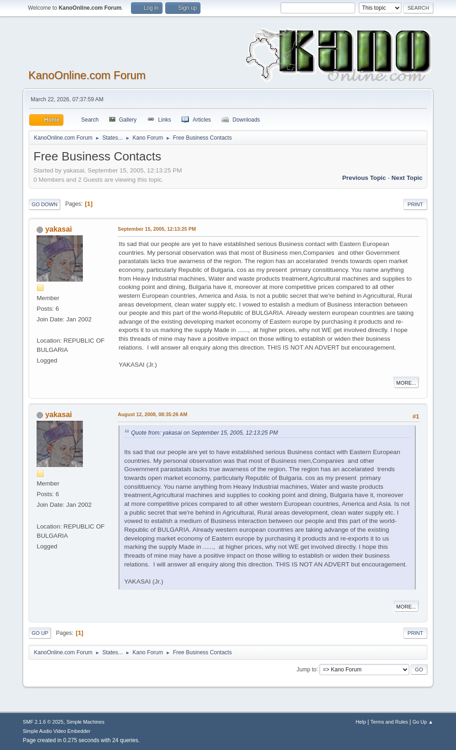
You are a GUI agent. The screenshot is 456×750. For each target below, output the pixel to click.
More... (406, 383)
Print (415, 204)
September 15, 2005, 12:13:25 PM (157, 229)
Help (361, 722)
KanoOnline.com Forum (86, 75)
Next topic (407, 177)
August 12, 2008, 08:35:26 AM (152, 414)
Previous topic (364, 177)
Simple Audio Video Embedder (56, 731)
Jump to (307, 669)
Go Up (39, 633)
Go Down (44, 204)
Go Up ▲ (422, 722)
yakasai (58, 229)
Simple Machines (86, 722)
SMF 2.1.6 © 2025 (43, 722)
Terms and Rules (389, 722)
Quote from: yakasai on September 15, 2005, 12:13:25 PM (204, 433)
